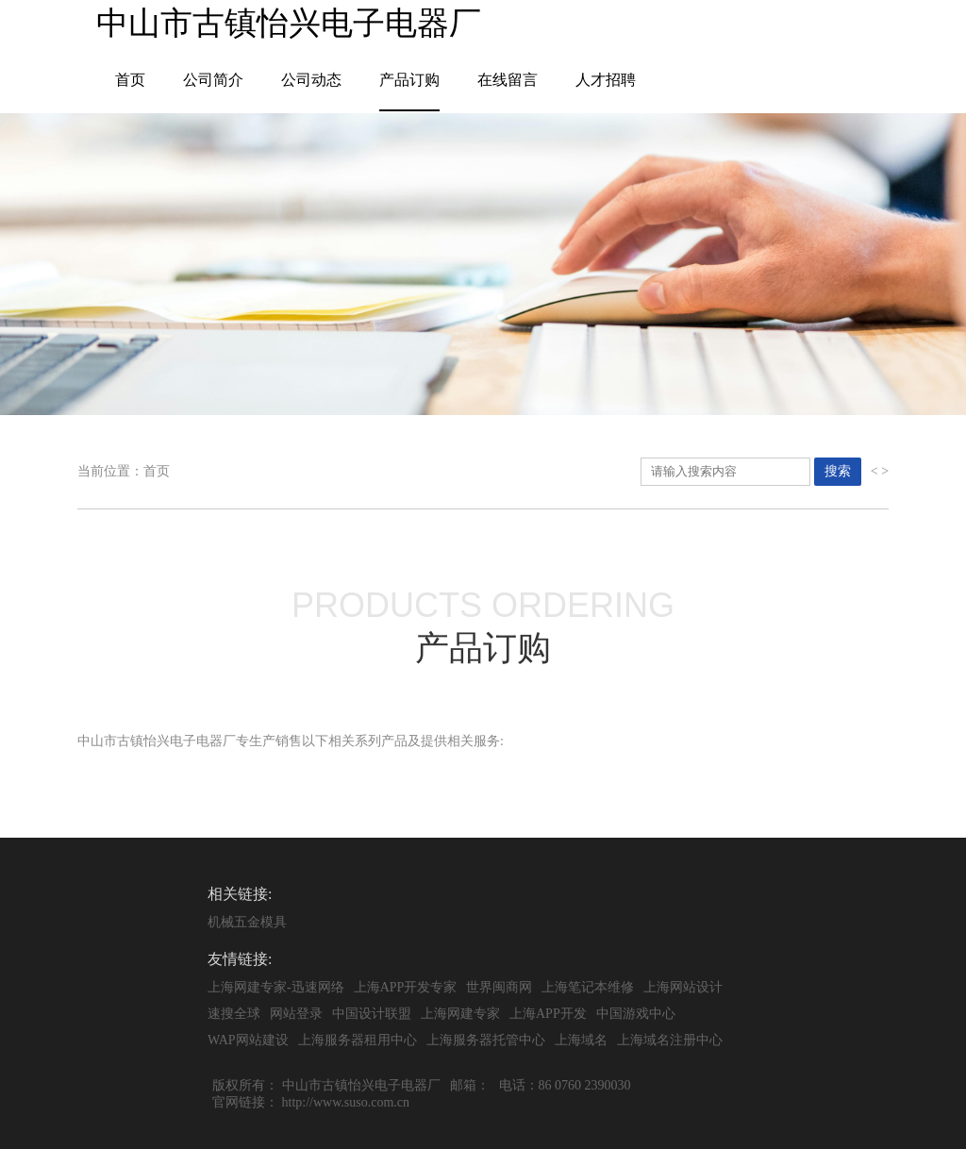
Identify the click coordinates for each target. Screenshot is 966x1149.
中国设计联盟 (371, 1014)
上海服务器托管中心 (485, 1040)
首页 (130, 80)
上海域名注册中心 (670, 1040)
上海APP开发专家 (406, 987)
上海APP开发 (548, 1014)
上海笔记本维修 (587, 987)
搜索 (837, 470)
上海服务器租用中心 (357, 1040)
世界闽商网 (499, 987)
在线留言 (507, 80)
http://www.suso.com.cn (346, 1102)
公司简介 (213, 80)
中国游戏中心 (635, 1014)
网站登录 (296, 1014)
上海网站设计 (683, 987)
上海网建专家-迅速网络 (276, 987)
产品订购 (409, 80)
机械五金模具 (247, 922)
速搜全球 (234, 1014)
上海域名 (581, 1040)
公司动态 (311, 80)
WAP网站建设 (248, 1040)
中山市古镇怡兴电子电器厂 (361, 1085)
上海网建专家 (460, 1014)
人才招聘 (605, 80)
